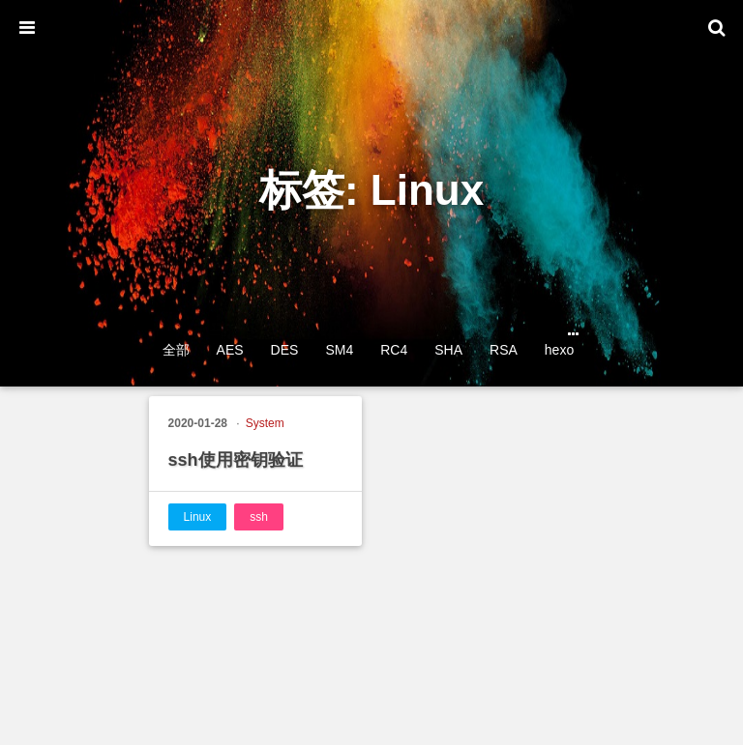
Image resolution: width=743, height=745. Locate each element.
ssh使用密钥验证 (235, 460)
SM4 (339, 350)
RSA (504, 350)
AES (230, 350)
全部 (176, 350)
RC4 (393, 350)
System (265, 423)
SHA (448, 350)
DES (285, 350)
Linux (198, 517)
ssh (259, 517)
